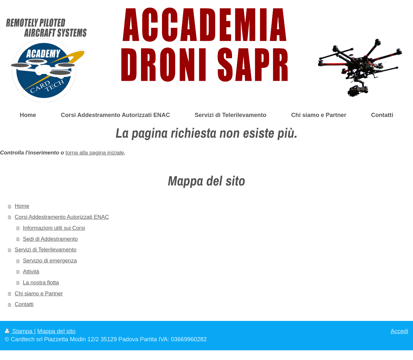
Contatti (24, 304)
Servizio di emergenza (50, 261)
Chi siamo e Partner (39, 294)
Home (22, 206)
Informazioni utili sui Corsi (54, 228)
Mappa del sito (56, 331)
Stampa (19, 331)
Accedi (399, 331)
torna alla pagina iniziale (94, 153)
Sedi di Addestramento (50, 239)
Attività (31, 272)
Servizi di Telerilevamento (45, 250)
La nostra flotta (41, 283)
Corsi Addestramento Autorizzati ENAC (62, 217)
